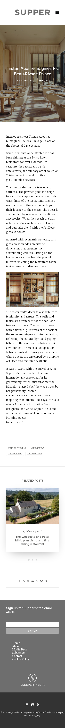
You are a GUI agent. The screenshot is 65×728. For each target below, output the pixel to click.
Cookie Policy (21, 659)
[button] (57, 12)
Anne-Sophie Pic (17, 448)
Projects (45, 81)
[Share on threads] (28, 581)
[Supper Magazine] (32, 12)
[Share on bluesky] (41, 581)
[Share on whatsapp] (37, 581)
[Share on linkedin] (32, 581)
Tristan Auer (34, 454)
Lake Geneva (37, 448)
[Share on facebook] (19, 581)
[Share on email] (46, 581)
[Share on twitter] (24, 581)
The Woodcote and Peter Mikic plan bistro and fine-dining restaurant (32, 534)
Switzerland (15, 454)
